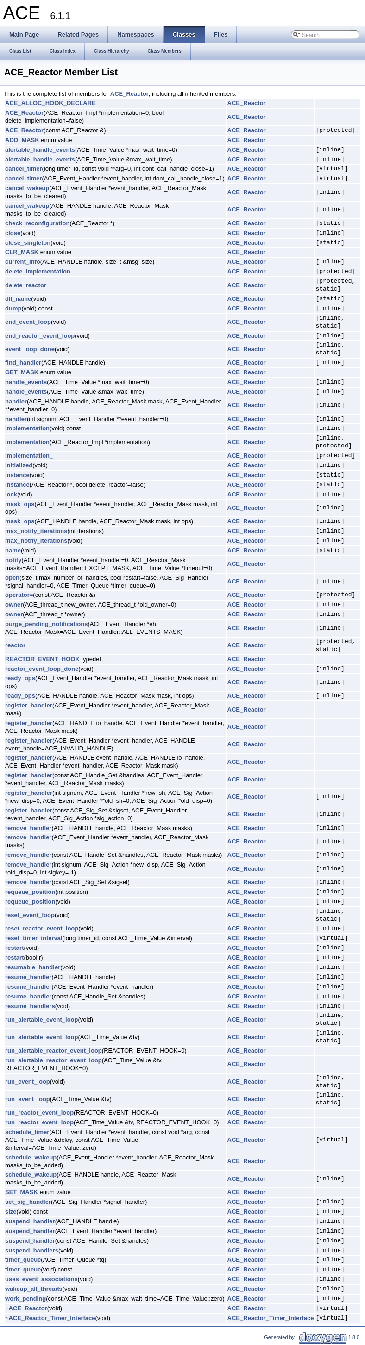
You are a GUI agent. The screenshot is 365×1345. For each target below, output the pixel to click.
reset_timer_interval (34, 938)
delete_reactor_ (27, 285)
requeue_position (30, 891)
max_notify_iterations (36, 530)
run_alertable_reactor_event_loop (53, 1050)
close (12, 232)
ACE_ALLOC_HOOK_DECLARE (50, 102)
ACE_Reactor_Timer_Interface (270, 1317)
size (11, 1211)
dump (13, 308)
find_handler (23, 362)
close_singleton (27, 242)
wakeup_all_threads (34, 1288)
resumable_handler (32, 967)
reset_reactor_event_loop (41, 928)
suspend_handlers (31, 1250)
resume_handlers (30, 1006)
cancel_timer (23, 168)
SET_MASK (21, 1192)
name (13, 550)
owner (14, 604)
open (12, 577)
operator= (19, 594)
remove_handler (28, 827)
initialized (18, 465)
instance (17, 474)
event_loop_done (30, 349)
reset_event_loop (30, 914)
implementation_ (29, 455)
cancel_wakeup (27, 188)
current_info (22, 261)
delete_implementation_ (39, 271)
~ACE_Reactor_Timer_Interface (50, 1317)
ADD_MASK (22, 139)
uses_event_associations (41, 1279)
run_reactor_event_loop (39, 1112)
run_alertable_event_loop (41, 1019)
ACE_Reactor (129, 93)
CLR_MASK (21, 251)
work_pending (25, 1298)
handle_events (26, 381)
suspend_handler (30, 1221)
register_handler (28, 705)
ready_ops (20, 678)
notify (13, 560)
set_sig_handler (28, 1201)
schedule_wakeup (31, 1157)
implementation (27, 428)
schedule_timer (27, 1131)
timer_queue (23, 1259)
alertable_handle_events (40, 149)
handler (16, 401)
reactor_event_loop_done (41, 668)
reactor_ (17, 645)
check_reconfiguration (37, 223)
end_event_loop (28, 321)
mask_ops (20, 504)
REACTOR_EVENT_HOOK (42, 659)
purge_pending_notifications (46, 623)
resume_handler (28, 976)
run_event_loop (27, 1081)
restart (14, 947)
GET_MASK (21, 372)
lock (11, 494)
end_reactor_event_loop (40, 335)
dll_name (18, 298)
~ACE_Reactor (26, 1308)
